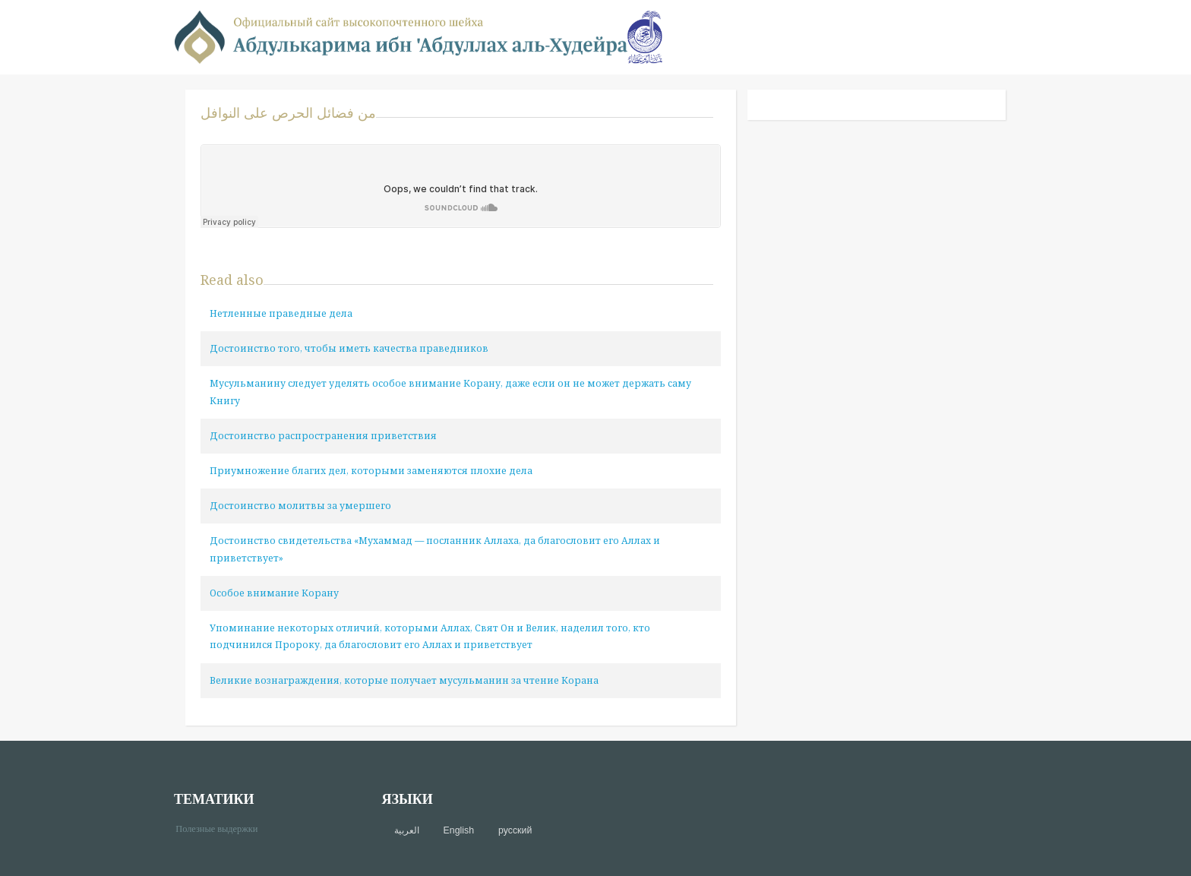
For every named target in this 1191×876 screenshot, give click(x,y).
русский (515, 830)
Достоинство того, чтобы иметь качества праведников (349, 348)
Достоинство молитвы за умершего (300, 505)
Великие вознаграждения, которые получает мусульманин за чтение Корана (404, 680)
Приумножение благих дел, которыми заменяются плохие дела (371, 470)
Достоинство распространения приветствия (323, 435)
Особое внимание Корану (274, 593)
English (459, 830)
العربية (406, 830)
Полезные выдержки (222, 827)
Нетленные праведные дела (281, 313)
